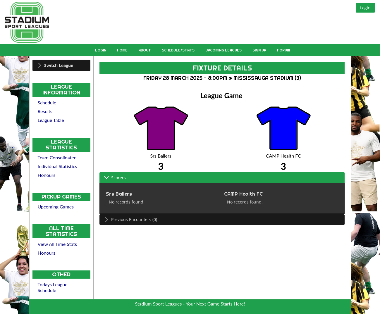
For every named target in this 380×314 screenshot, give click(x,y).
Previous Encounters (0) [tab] (130, 219)
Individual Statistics (57, 166)
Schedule (47, 102)
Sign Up (259, 50)
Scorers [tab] (115, 177)
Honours (47, 175)
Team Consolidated (57, 157)
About (145, 50)
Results (45, 111)
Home (122, 50)
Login (101, 50)
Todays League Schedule (53, 287)
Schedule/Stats (178, 50)
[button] (365, 8)
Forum (283, 50)
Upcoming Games (56, 206)
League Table (51, 120)
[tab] (61, 65)
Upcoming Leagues (224, 50)
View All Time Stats (57, 244)
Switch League (58, 65)
